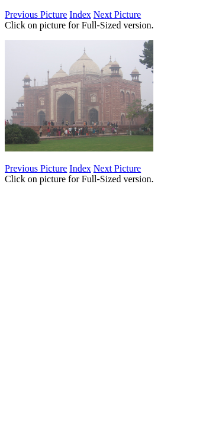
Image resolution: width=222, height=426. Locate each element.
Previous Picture (36, 14)
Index (80, 14)
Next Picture (117, 14)
